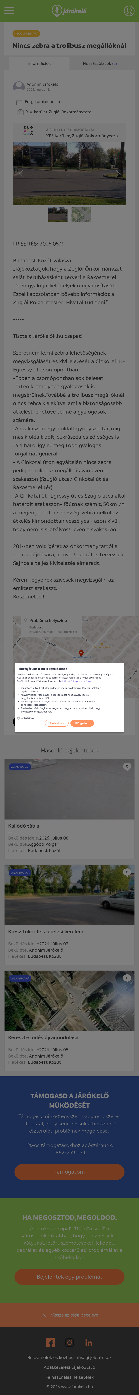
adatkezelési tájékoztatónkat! (76, 680)
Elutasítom (57, 723)
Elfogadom (82, 723)
